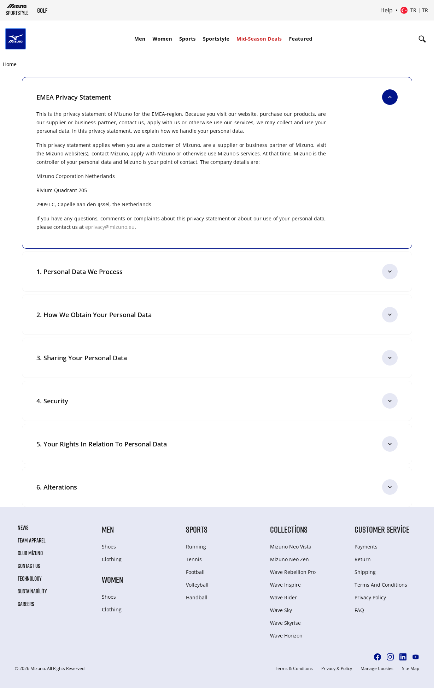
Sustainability (32, 591)
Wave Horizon (286, 635)
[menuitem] (140, 39)
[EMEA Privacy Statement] (217, 97)
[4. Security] (217, 400)
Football (195, 572)
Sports (187, 38)
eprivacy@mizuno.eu (110, 227)
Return (363, 559)
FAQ (359, 610)
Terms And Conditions (381, 584)
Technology (30, 578)
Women (162, 38)
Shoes (109, 546)
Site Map (410, 668)
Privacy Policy (370, 597)
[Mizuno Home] (17, 9)
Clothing (112, 559)
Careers (26, 603)
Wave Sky (281, 610)
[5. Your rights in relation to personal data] (217, 443)
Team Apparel (32, 540)
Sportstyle (216, 38)
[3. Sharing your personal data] (217, 357)
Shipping (365, 572)
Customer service (382, 529)
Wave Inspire (285, 584)
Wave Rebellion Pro (293, 572)
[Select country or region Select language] (414, 10)
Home (10, 64)
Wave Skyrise (285, 622)
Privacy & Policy (336, 668)
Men (140, 38)
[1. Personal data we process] (217, 271)
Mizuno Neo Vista (290, 546)
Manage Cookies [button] (377, 668)
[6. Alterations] (217, 487)
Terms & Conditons (294, 668)
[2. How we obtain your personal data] (217, 314)
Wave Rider (283, 597)
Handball (196, 597)
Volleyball (197, 584)
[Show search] (422, 39)
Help (386, 10)
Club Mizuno (30, 553)
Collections (289, 529)
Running (196, 546)
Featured (300, 38)
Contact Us (29, 565)
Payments (366, 546)
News (23, 527)
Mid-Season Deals (259, 38)
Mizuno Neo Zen (289, 559)
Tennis (194, 559)
